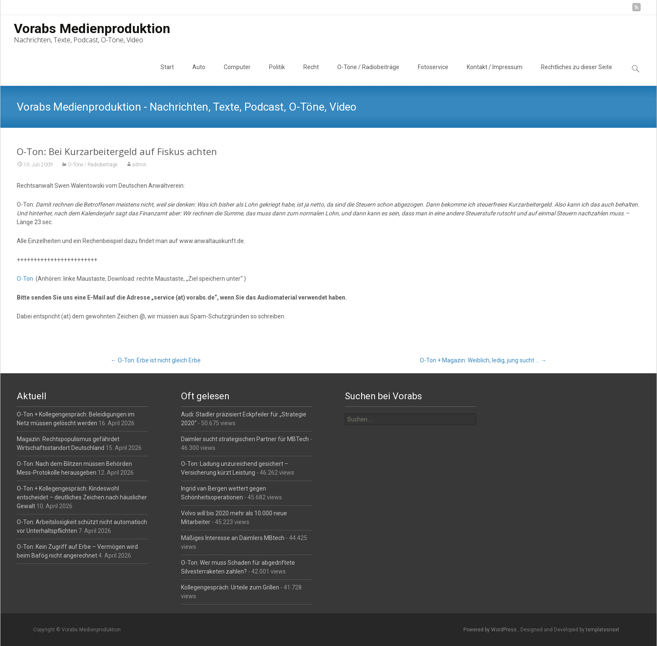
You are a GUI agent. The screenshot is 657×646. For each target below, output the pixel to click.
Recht (311, 74)
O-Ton (25, 279)
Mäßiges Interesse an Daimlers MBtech (233, 538)
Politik (277, 74)
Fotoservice (433, 74)
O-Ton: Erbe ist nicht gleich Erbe (156, 360)
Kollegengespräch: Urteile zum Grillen (230, 587)
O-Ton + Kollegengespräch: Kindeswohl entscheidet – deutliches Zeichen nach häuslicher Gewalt (82, 497)
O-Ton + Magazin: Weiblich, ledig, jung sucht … (483, 360)
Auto (198, 74)
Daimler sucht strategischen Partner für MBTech (245, 439)
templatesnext (602, 630)
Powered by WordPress (490, 630)
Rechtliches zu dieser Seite (576, 74)
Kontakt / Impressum (494, 74)
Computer (237, 74)
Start (167, 74)
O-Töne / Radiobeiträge (368, 74)
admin (139, 165)
